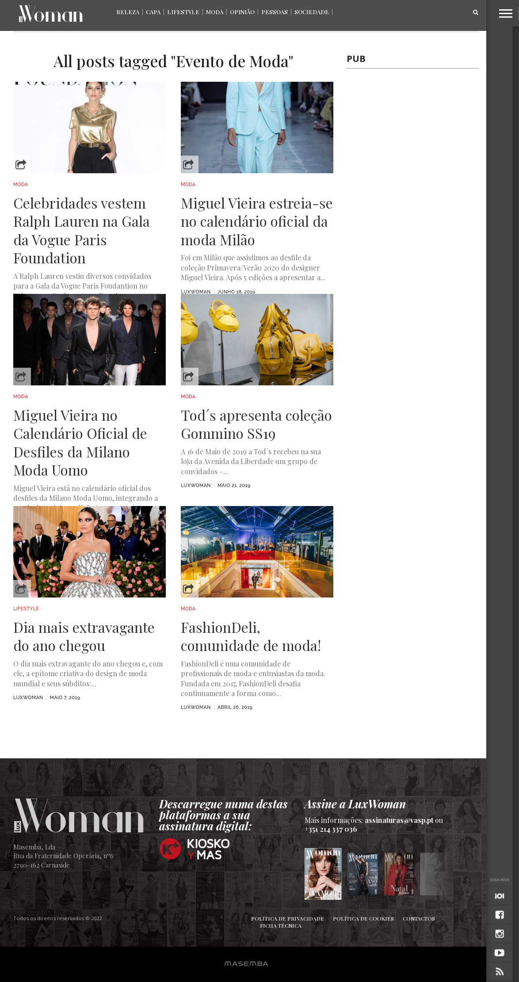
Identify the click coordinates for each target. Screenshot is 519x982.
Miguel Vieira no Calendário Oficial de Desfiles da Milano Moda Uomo (80, 442)
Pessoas (274, 11)
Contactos (419, 918)
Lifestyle (183, 11)
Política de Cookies (363, 918)
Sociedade (311, 11)
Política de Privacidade (287, 918)
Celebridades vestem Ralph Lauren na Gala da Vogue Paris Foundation (81, 230)
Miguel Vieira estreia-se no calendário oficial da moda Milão (257, 221)
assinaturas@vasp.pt (399, 820)
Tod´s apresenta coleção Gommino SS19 (256, 424)
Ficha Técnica (280, 925)
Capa (153, 11)
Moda (214, 11)
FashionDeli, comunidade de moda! (251, 636)
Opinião (242, 11)
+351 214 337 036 (331, 829)
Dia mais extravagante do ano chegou (84, 636)
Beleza (127, 11)
